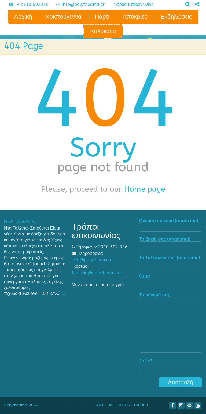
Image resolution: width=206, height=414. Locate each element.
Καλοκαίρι (103, 31)
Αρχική (23, 16)
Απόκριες (135, 16)
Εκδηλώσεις (176, 16)
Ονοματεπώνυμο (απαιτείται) (170, 225)
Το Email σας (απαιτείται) (170, 243)
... (63, 293)
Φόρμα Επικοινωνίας (133, 4)
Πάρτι (102, 16)
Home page (144, 189)
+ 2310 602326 (27, 4)
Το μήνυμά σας (170, 323)
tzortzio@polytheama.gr (97, 272)
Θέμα (170, 280)
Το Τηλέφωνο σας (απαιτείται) (170, 262)
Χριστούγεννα (63, 16)
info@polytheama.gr (78, 4)
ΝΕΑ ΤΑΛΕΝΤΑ (19, 221)
